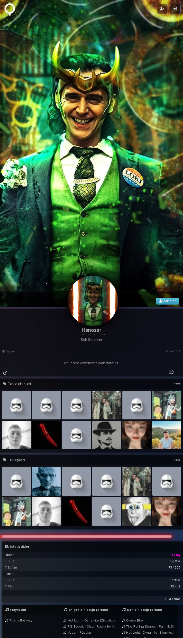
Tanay (36, 626)
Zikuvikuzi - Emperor (139, 573)
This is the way (18, 555)
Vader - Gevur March (81, 580)
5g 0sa (175, 496)
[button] (93, 591)
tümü (177, 318)
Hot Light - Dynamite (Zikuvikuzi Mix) (90, 555)
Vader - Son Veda (79, 573)
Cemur (129, 626)
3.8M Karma (172, 534)
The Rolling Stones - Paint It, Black (148, 561)
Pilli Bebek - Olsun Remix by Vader (90, 561)
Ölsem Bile (132, 555)
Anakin (129, 586)
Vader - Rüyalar (77, 567)
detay (176, 490)
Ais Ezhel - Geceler (80, 586)
